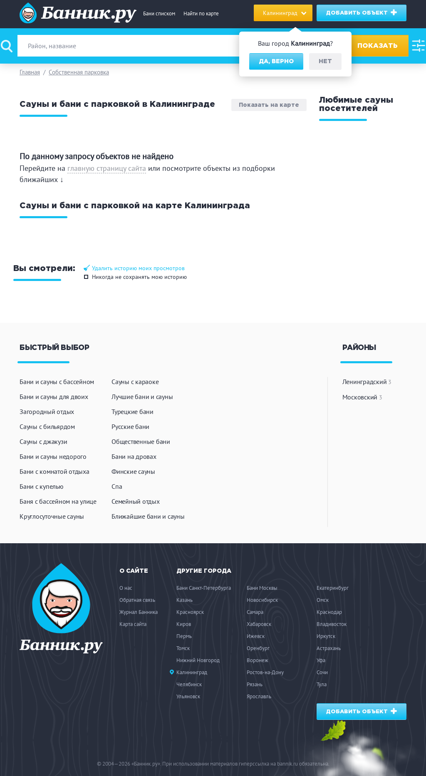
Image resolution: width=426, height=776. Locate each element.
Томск (183, 648)
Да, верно (276, 61)
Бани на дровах (133, 456)
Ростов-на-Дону (265, 672)
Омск (323, 600)
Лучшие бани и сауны (142, 396)
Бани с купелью (42, 486)
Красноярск (190, 612)
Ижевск (256, 636)
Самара (255, 612)
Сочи (322, 672)
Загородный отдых (47, 411)
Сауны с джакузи (43, 441)
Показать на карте (269, 105)
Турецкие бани (132, 411)
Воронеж (257, 660)
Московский (362, 397)
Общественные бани (140, 441)
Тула (322, 684)
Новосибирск (262, 600)
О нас (125, 587)
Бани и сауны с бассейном (57, 381)
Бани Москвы (262, 587)
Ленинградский (366, 381)
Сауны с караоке (135, 381)
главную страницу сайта (106, 168)
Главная (30, 72)
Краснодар (329, 612)
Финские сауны (133, 471)
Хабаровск (259, 624)
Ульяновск (188, 696)
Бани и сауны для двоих (54, 396)
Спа (116, 486)
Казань (184, 600)
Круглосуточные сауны (52, 516)
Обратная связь (137, 600)
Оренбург (258, 648)
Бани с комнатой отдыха (54, 471)
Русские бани (130, 426)
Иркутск (326, 636)
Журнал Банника (138, 612)
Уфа (321, 660)
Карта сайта (132, 624)
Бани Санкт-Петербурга (203, 587)
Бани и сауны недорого (53, 456)
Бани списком (159, 13)
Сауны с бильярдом (47, 426)
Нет (325, 61)
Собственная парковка (79, 72)
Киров (183, 624)
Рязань (255, 684)
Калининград (191, 672)
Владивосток (332, 624)
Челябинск (189, 684)
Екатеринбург (333, 587)
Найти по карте (201, 13)
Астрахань (329, 648)
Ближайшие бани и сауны (148, 516)
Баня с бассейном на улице (58, 501)
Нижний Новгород (198, 660)
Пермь (184, 636)
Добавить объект (362, 12)
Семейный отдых (135, 501)
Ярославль (259, 696)
